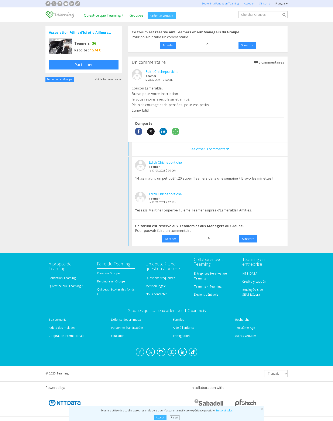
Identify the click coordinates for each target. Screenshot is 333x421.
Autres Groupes (246, 336)
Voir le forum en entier (108, 79)
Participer (84, 64)
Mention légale (155, 286)
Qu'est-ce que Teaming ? (103, 15)
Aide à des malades (62, 328)
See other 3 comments (210, 149)
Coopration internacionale (66, 336)
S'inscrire (247, 45)
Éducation (117, 336)
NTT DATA (249, 273)
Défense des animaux (126, 320)
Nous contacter (156, 294)
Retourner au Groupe (59, 79)
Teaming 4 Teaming (208, 286)
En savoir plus (224, 410)
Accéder (168, 45)
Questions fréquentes (160, 278)
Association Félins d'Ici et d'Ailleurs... (80, 32)
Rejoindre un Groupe (111, 281)
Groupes (136, 15)
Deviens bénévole (206, 294)
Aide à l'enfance (184, 328)
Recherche (242, 320)
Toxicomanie (57, 320)
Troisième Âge (245, 328)
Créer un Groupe (161, 16)
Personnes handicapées (127, 328)
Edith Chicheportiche (161, 71)
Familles (178, 320)
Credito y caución (254, 281)
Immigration (181, 336)
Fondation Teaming (62, 278)
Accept (160, 417)
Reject (174, 417)
